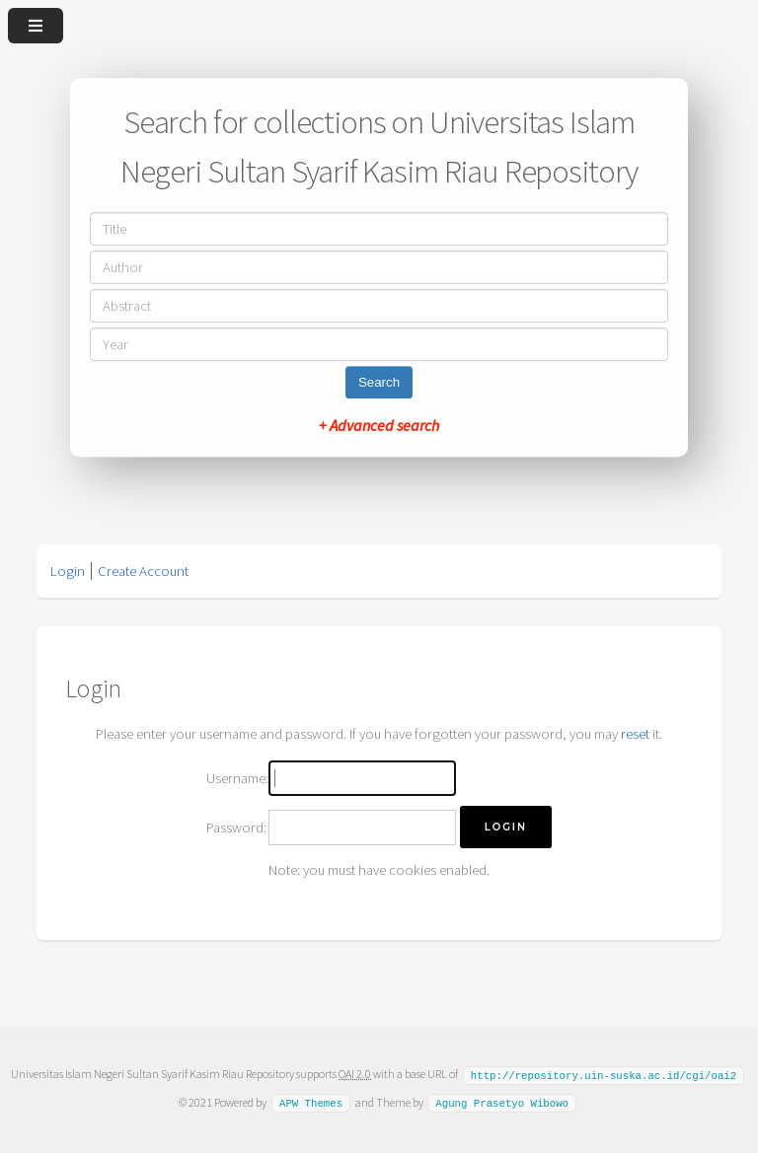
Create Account (143, 571)
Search (379, 382)
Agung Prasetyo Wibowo (501, 1102)
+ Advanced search (379, 425)
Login (67, 571)
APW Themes (310, 1102)
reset (635, 734)
